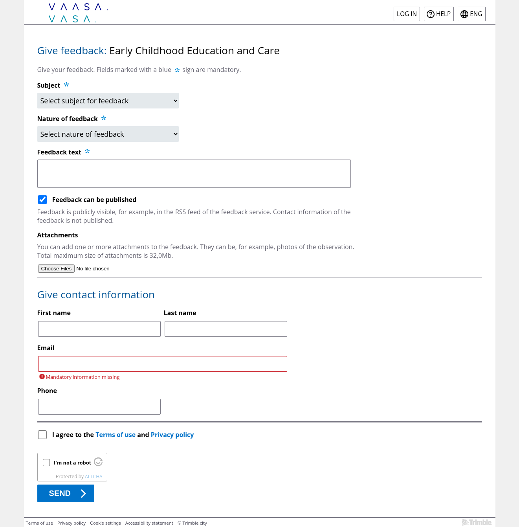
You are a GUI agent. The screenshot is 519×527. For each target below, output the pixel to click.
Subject (49, 85)
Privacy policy (172, 434)
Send (60, 493)
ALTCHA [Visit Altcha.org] (93, 476)
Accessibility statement (149, 523)
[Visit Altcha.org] (98, 464)
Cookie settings (105, 523)
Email (46, 347)
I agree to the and (124, 434)
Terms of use (115, 434)
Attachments (57, 235)
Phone (47, 390)
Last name (180, 312)
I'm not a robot (72, 462)
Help (443, 14)
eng (476, 14)
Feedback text (64, 152)
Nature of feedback (72, 118)
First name (54, 312)
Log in (407, 14)
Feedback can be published (94, 199)
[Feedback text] (194, 174)
